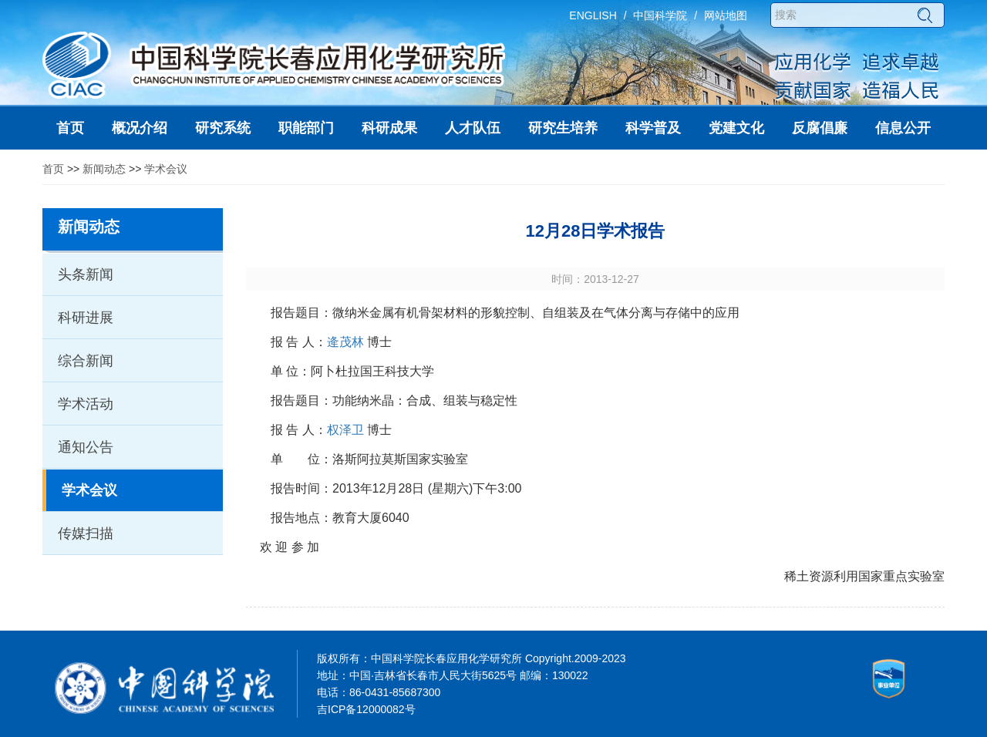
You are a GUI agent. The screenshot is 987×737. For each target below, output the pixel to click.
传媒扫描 (85, 533)
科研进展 (85, 317)
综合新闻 (85, 360)
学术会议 (165, 169)
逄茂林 (345, 341)
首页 (53, 169)
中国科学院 (660, 15)
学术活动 (85, 404)
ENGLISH (592, 15)
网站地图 (725, 15)
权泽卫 (345, 429)
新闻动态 (104, 169)
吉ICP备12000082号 (366, 709)
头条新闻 (85, 274)
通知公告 (85, 447)
